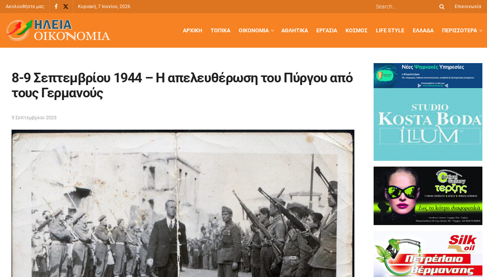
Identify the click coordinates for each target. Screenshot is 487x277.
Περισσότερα (459, 30)
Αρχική (192, 30)
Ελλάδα (423, 30)
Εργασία (326, 30)
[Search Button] (440, 6)
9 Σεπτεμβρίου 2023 (34, 117)
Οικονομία (254, 30)
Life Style (390, 30)
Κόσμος (356, 30)
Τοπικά (220, 30)
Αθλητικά (294, 30)
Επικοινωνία (468, 6)
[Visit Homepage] (58, 30)
